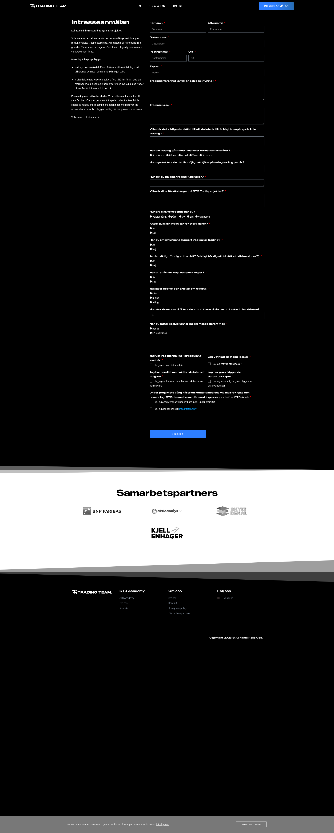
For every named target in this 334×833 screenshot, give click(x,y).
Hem (138, 6)
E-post (155, 66)
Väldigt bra (204, 216)
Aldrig (155, 302)
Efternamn (216, 23)
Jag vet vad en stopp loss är (228, 356)
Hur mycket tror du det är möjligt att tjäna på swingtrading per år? (197, 162)
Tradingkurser (160, 105)
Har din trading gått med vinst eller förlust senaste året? (190, 150)
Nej (154, 232)
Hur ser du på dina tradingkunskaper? (177, 176)
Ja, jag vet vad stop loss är (227, 364)
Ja (153, 228)
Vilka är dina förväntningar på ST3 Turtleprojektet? (187, 191)
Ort (191, 51)
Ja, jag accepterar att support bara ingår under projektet (185, 402)
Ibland (155, 297)
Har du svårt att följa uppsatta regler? (177, 272)
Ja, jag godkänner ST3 (176, 409)
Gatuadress (158, 37)
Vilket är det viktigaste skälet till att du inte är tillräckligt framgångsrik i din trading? (203, 131)
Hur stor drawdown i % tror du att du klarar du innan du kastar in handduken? (205, 309)
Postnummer (159, 51)
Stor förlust (158, 155)
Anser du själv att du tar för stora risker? (179, 223)
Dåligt (174, 216)
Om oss (177, 6)
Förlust (173, 155)
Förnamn (156, 23)
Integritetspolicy (188, 409)
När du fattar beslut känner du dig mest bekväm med (188, 323)
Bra (192, 216)
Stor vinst (207, 155)
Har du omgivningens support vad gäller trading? (185, 239)
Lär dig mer (162, 824)
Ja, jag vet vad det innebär (169, 365)
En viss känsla (160, 333)
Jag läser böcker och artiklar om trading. (179, 288)
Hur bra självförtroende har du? (173, 211)
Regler (155, 328)
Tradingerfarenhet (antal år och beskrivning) (182, 80)
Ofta (154, 293)
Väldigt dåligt (159, 216)
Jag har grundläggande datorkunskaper (224, 374)
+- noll (184, 155)
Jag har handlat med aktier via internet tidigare (177, 374)
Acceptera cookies (251, 824)
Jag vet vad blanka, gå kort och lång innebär (175, 358)
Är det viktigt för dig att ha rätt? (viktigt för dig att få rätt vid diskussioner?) (205, 256)
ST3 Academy (157, 6)
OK (183, 216)
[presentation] (176, 420)
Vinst (195, 155)
